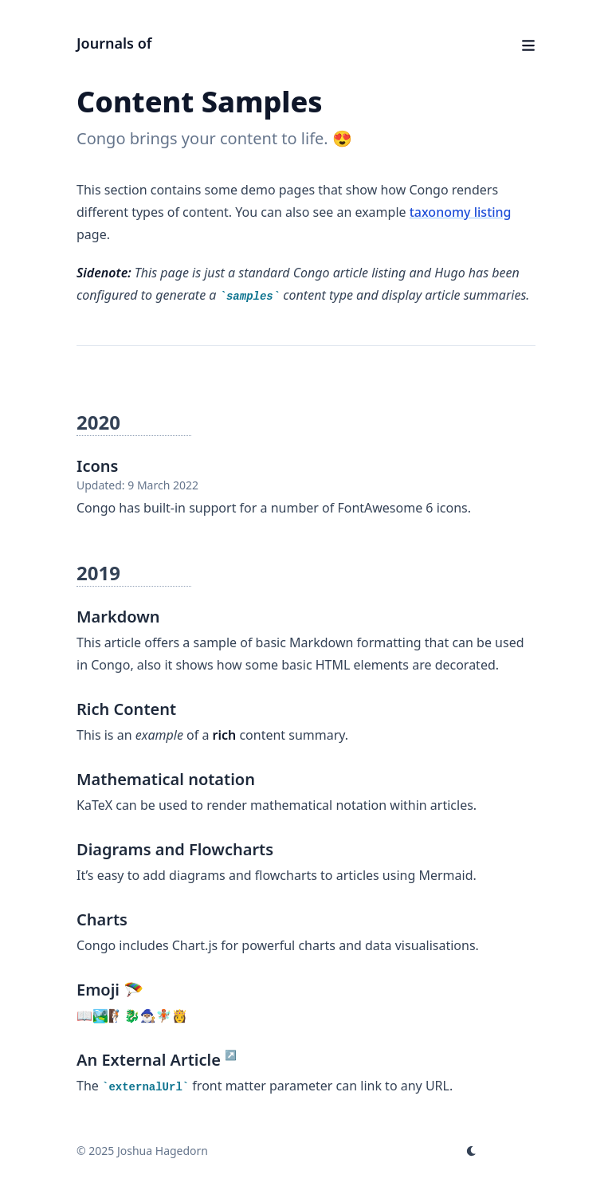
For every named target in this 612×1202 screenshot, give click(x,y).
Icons (97, 466)
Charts (102, 919)
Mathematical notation (165, 779)
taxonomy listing (461, 212)
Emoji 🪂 (109, 989)
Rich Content (126, 709)
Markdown (118, 616)
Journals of (113, 43)
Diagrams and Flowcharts (174, 849)
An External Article (148, 1059)
